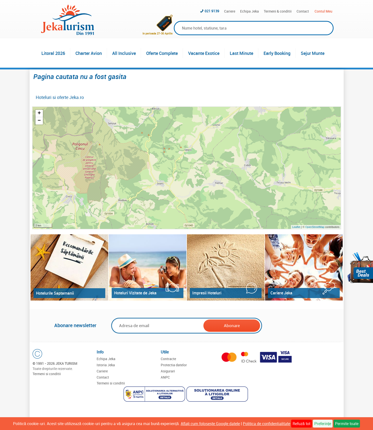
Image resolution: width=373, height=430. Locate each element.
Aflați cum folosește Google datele (210, 423)
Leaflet (296, 226)
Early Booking (277, 53)
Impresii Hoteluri (206, 293)
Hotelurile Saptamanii (55, 293)
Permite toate (346, 423)
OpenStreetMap (315, 226)
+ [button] (39, 113)
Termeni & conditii (278, 11)
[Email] (158, 325)
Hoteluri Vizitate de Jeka (135, 293)
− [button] (39, 121)
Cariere (229, 11)
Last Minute (241, 53)
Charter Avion (88, 53)
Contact (303, 11)
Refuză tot (301, 423)
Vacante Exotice (203, 53)
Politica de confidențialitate (266, 423)
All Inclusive (124, 53)
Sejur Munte (312, 53)
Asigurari (168, 371)
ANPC (165, 377)
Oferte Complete (162, 53)
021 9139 (212, 11)
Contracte (168, 358)
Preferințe (322, 423)
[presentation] (300, 325)
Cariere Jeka (281, 293)
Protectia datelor (174, 365)
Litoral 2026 (53, 53)
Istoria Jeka (106, 365)
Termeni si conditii (47, 373)
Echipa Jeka (249, 11)
